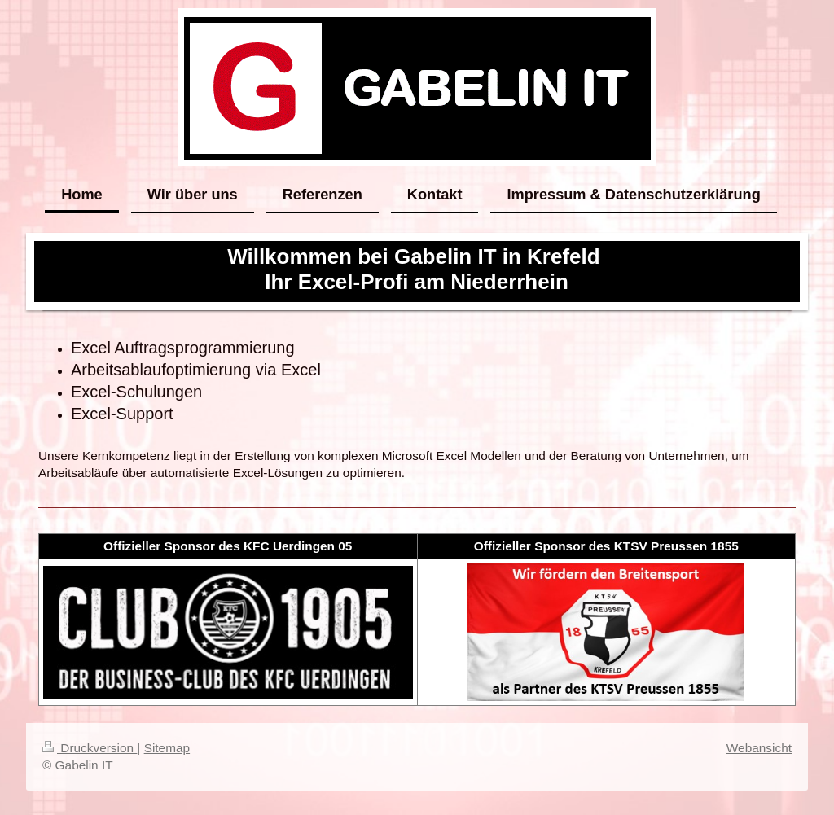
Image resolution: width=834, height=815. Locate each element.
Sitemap (167, 748)
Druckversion (89, 748)
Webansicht (759, 748)
